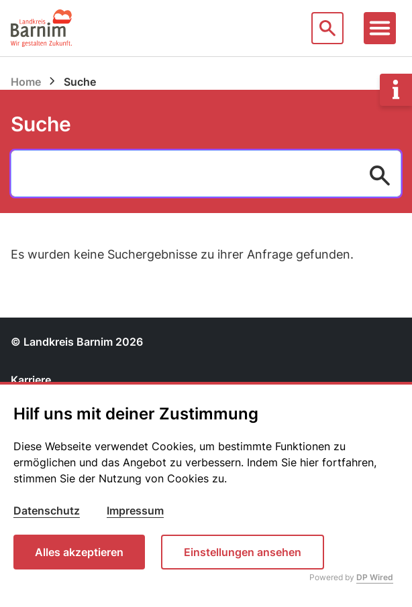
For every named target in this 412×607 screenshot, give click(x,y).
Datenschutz (46, 510)
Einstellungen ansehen (242, 552)
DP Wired (374, 577)
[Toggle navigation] (380, 28)
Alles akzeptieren (79, 552)
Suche (41, 124)
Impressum (135, 510)
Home (26, 81)
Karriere (31, 380)
